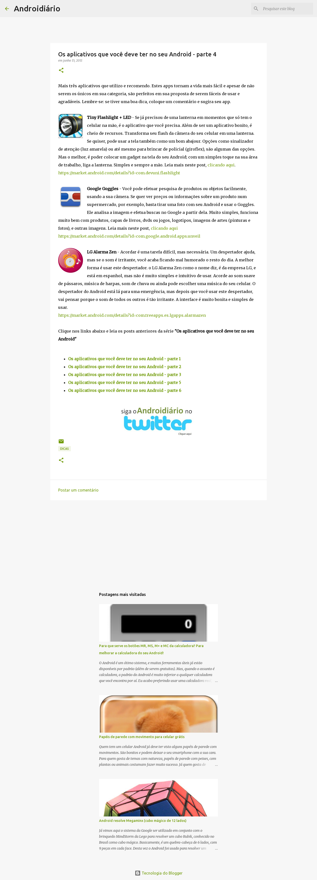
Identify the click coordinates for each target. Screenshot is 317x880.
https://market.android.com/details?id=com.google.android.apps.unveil (129, 236)
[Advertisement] (158, 542)
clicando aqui (221, 164)
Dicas (64, 448)
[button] (61, 70)
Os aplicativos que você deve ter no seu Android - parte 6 (124, 390)
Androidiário (37, 8)
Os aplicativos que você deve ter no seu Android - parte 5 (124, 382)
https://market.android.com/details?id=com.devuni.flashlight (119, 172)
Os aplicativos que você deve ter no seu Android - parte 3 (124, 374)
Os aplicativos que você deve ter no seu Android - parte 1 (124, 358)
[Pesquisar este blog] (287, 9)
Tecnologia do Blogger (159, 873)
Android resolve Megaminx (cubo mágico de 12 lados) (142, 821)
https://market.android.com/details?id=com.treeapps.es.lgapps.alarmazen (132, 315)
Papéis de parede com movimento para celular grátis (142, 737)
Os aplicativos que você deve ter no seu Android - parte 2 (124, 366)
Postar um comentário (78, 490)
